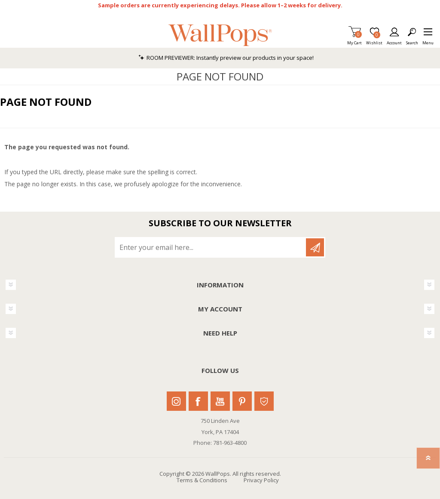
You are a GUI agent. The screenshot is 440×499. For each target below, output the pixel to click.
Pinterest (242, 401)
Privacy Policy (261, 480)
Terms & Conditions (202, 480)
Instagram (176, 401)
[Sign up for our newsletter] (211, 247)
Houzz (264, 401)
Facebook (198, 401)
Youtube (220, 401)
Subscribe (315, 247)
